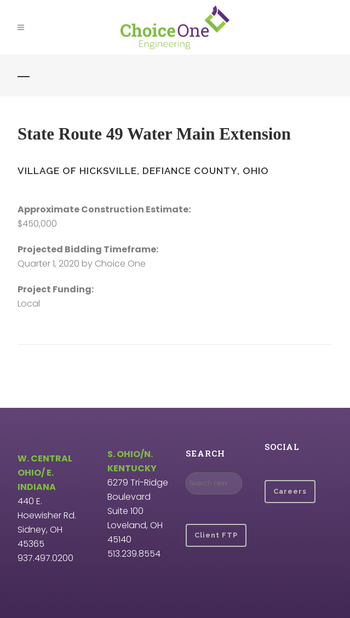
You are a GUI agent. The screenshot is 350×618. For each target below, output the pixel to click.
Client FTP (216, 535)
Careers (290, 491)
